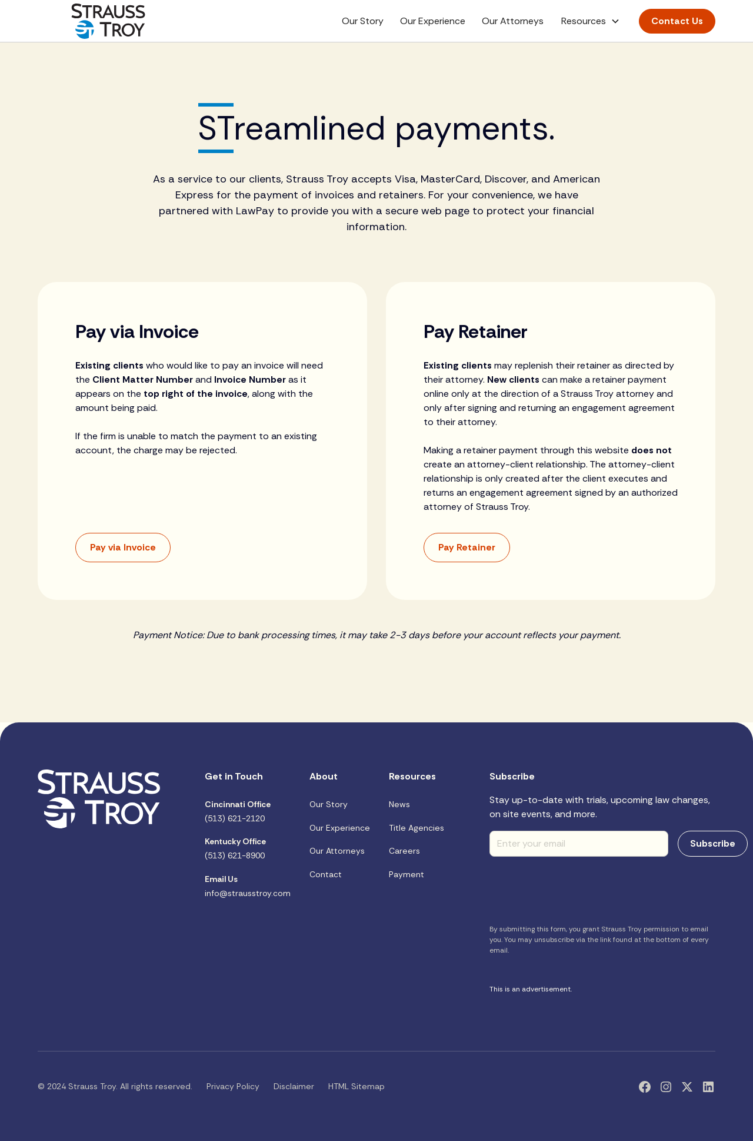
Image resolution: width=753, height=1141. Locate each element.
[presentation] (578, 889)
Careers (404, 850)
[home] (108, 21)
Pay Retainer (466, 547)
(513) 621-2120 (238, 811)
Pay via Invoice (123, 547)
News (399, 804)
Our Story (363, 21)
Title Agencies (416, 827)
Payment (406, 874)
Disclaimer (294, 1086)
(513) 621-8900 (235, 848)
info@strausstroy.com (248, 886)
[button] (590, 21)
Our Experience (432, 21)
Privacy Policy (232, 1086)
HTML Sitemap (356, 1086)
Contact (325, 874)
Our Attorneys (513, 21)
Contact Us (677, 21)
